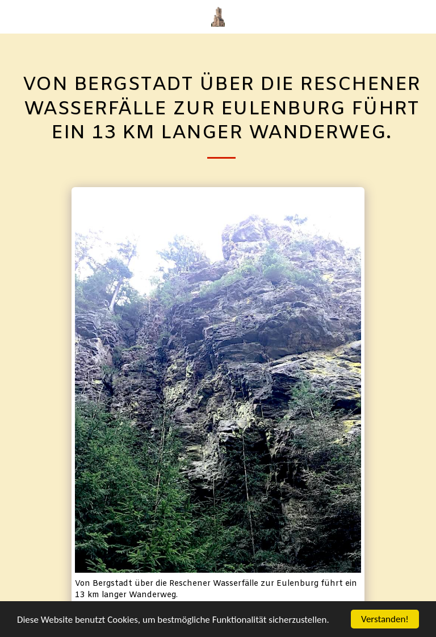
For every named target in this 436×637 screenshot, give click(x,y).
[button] (12, 16)
